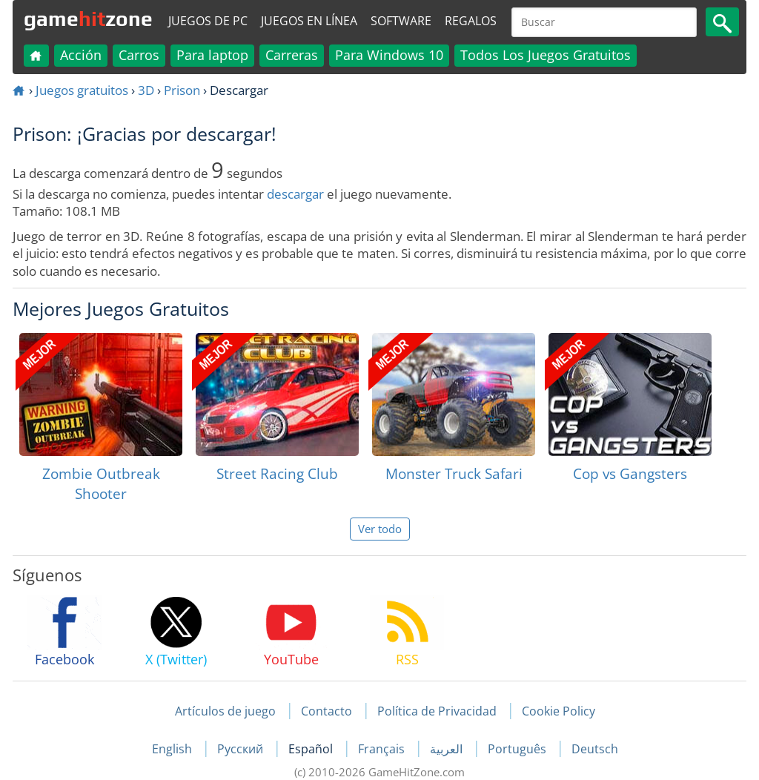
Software (401, 21)
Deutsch (594, 749)
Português (518, 749)
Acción (81, 55)
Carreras (291, 55)
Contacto (326, 711)
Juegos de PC (208, 21)
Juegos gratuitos (82, 90)
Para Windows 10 (389, 55)
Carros (139, 55)
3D (146, 90)
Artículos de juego (225, 711)
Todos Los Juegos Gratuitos (545, 55)
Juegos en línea (309, 21)
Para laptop (212, 55)
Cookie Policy (558, 711)
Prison (182, 90)
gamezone (88, 18)
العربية (447, 749)
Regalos (471, 21)
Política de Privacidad (437, 711)
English (173, 749)
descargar (295, 193)
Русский (241, 749)
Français (383, 749)
